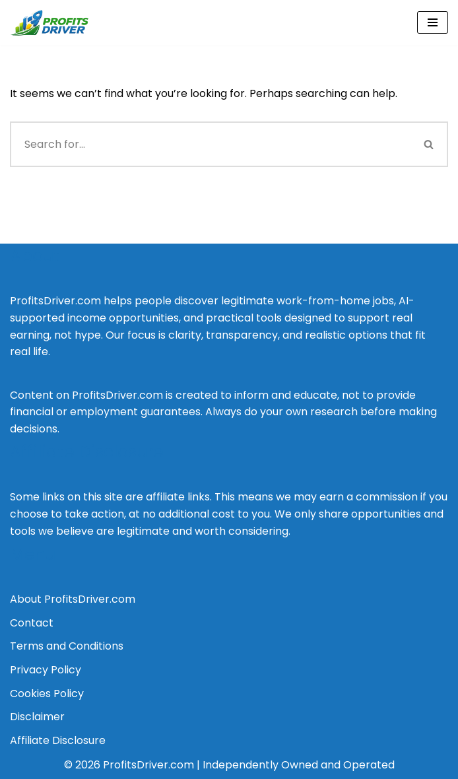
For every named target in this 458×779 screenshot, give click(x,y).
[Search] (210, 144)
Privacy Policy (45, 669)
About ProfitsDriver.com (72, 599)
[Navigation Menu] (432, 22)
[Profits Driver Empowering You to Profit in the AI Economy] (49, 22)
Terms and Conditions (66, 646)
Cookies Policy (47, 693)
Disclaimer (37, 716)
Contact (31, 622)
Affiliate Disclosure (58, 740)
